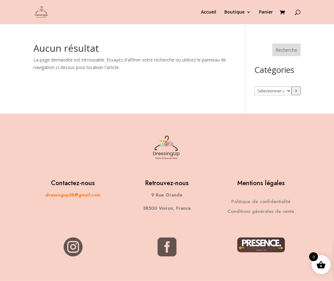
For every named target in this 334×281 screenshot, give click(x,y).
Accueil (208, 12)
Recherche (286, 50)
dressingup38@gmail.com (73, 194)
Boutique (234, 12)
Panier (266, 12)
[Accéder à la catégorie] (296, 90)
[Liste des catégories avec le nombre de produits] (272, 90)
